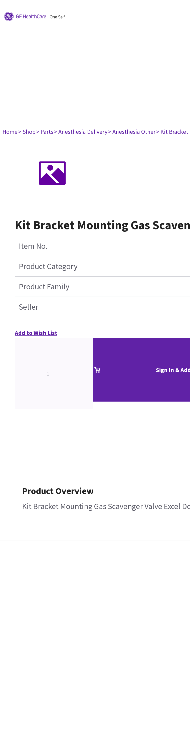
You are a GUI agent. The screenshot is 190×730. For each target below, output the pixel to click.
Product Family (44, 287)
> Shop (27, 132)
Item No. (33, 246)
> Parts (44, 132)
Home (10, 132)
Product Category (48, 266)
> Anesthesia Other (131, 132)
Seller (29, 307)
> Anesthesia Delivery (80, 132)
